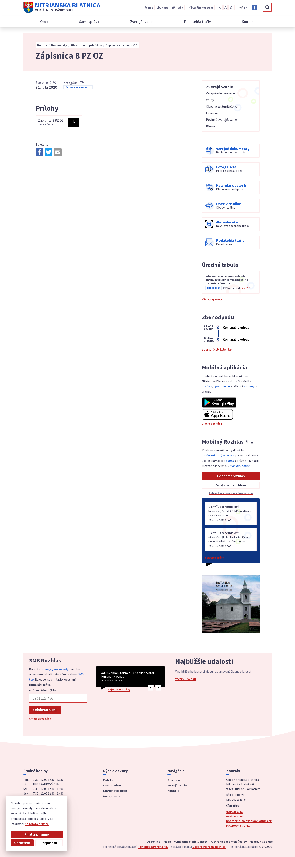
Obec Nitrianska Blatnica (209, 847)
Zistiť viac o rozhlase (230, 485)
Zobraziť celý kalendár (217, 349)
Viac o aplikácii (212, 423)
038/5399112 (234, 812)
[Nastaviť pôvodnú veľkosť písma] (225, 7)
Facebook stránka (238, 825)
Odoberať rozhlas (231, 475)
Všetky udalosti (185, 679)
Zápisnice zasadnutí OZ (78, 87)
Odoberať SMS (44, 709)
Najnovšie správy (119, 689)
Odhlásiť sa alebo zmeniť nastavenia (231, 493)
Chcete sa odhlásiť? (40, 718)
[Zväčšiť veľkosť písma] (231, 7)
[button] (151, 688)
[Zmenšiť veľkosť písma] (220, 7)
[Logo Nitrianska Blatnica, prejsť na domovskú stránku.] (61, 7)
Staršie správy (214, 557)
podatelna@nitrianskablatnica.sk (249, 821)
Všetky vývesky (212, 299)
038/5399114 (234, 816)
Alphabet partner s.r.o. (153, 847)
